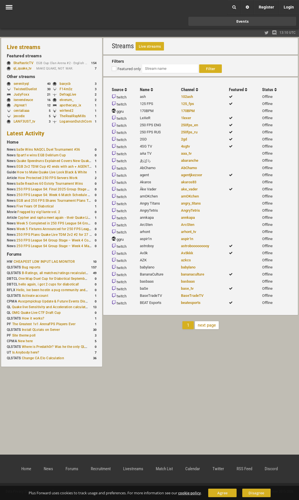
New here (25, 341)
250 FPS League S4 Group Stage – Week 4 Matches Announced (66, 246)
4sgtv (185, 146)
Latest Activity (26, 133)
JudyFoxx (21, 94)
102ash (187, 96)
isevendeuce (23, 100)
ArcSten (187, 224)
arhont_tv (188, 232)
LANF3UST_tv (24, 121)
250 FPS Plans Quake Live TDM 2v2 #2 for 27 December (60, 235)
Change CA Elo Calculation (43, 358)
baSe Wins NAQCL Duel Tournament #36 (48, 150)
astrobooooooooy (195, 246)
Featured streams (24, 55)
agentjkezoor (191, 175)
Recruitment (101, 468)
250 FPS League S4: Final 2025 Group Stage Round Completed (66, 189)
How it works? (33, 318)
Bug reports (31, 267)
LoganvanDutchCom (76, 121)
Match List (164, 468)
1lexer (186, 118)
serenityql (21, 84)
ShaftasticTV (23, 63)
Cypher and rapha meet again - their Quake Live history (61, 218)
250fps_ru (189, 132)
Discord (271, 468)
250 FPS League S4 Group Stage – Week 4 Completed (58, 240)
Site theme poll (24, 335)
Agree (222, 492)
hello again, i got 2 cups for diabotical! (48, 284)
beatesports (191, 303)
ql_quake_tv (22, 68)
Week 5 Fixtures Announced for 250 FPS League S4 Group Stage (67, 229)
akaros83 (188, 182)
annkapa (188, 217)
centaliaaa (21, 111)
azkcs (186, 260)
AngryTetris (190, 210)
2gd (184, 139)
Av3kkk (187, 253)
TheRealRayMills (73, 116)
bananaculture (192, 274)
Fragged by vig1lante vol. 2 (38, 212)
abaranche (189, 160)
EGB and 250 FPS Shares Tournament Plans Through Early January (69, 201)
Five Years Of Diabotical (35, 206)
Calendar (192, 468)
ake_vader (189, 189)
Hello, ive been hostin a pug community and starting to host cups (67, 290)
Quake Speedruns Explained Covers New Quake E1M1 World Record (69, 161)
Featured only (129, 68)
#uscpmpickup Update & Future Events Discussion (58, 301)
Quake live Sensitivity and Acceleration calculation (51, 307)
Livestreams (133, 468)
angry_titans (191, 203)
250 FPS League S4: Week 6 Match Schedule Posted (57, 195)
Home (12, 142)
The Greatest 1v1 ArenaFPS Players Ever (43, 324)
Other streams (21, 76)
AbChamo (189, 168)
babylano (188, 267)
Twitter (218, 468)
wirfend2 (66, 111)
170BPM (188, 111)
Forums (14, 254)
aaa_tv (186, 153)
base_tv (187, 288)
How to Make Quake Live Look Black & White (52, 172)
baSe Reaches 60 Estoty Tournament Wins (49, 184)
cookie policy (189, 492)
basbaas (188, 281)
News (48, 468)
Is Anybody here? (25, 352)
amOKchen (190, 196)
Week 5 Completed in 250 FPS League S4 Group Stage (59, 223)
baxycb (65, 84)
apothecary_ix (70, 105)
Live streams (23, 47)
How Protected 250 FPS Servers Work (47, 178)
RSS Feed (244, 468)
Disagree (256, 492)
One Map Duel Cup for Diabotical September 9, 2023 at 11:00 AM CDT (73, 279)
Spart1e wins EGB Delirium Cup (41, 155)
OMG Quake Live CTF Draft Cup (36, 313)
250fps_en (189, 125)
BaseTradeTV (192, 295)
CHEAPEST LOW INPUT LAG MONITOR (44, 262)
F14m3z (66, 89)
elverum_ (66, 100)
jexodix (19, 116)
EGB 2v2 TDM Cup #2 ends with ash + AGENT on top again (63, 167)
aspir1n (187, 239)
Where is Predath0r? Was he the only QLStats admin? (63, 347)
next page (207, 325)
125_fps (187, 104)
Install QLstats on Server (41, 330)
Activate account (35, 296)
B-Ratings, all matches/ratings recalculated (55, 273)
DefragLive (68, 94)
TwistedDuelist (25, 89)
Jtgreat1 (20, 105)
